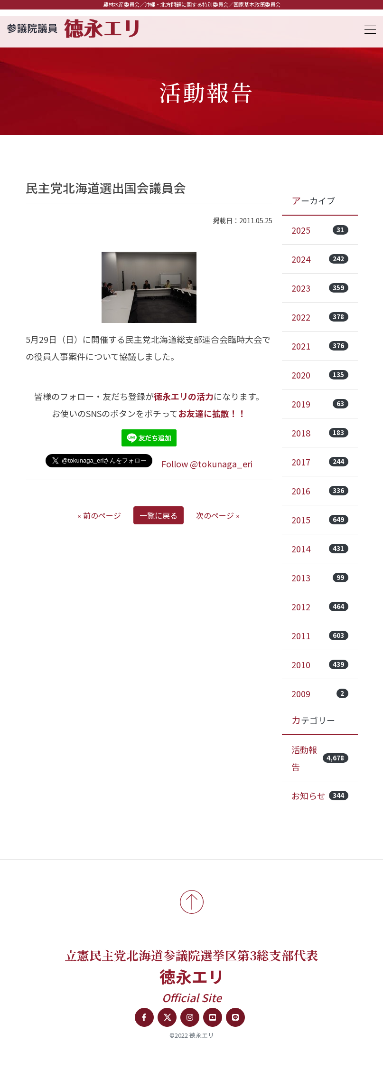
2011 (319, 635)
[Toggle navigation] (367, 28)
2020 (319, 375)
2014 (319, 548)
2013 (319, 577)
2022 (319, 317)
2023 (319, 288)
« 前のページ (99, 515)
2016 (319, 490)
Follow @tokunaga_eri (206, 463)
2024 (319, 259)
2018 (319, 433)
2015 (319, 519)
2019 (319, 404)
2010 (319, 664)
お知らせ (319, 795)
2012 (319, 606)
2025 (319, 230)
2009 (319, 693)
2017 (319, 461)
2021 (319, 346)
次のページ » (218, 515)
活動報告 (319, 758)
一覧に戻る (158, 515)
